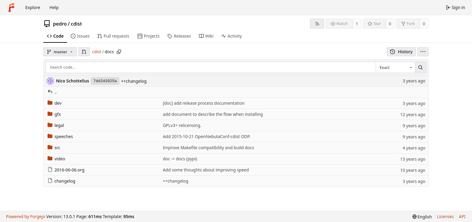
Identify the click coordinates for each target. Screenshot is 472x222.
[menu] (423, 51)
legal (56, 125)
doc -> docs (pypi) (180, 159)
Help (54, 7)
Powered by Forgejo (25, 216)
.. (52, 92)
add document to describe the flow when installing (213, 114)
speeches (60, 136)
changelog (61, 181)
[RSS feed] (317, 24)
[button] (84, 51)
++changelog (134, 81)
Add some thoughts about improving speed (206, 170)
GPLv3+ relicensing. (182, 125)
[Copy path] (119, 52)
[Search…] (420, 67)
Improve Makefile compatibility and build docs (208, 147)
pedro (60, 24)
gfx (54, 114)
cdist (76, 24)
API (462, 216)
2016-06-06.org (66, 170)
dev (54, 103)
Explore (32, 7)
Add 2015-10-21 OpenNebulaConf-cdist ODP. (206, 136)
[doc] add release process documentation (203, 103)
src (54, 147)
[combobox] (395, 67)
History (401, 51)
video (56, 159)
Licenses (445, 216)
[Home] (11, 7)
